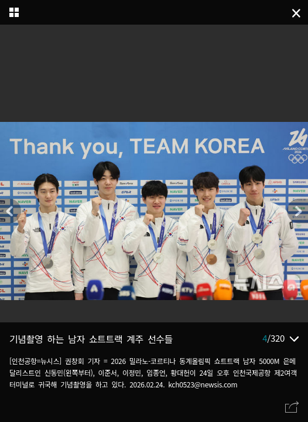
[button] (297, 211)
